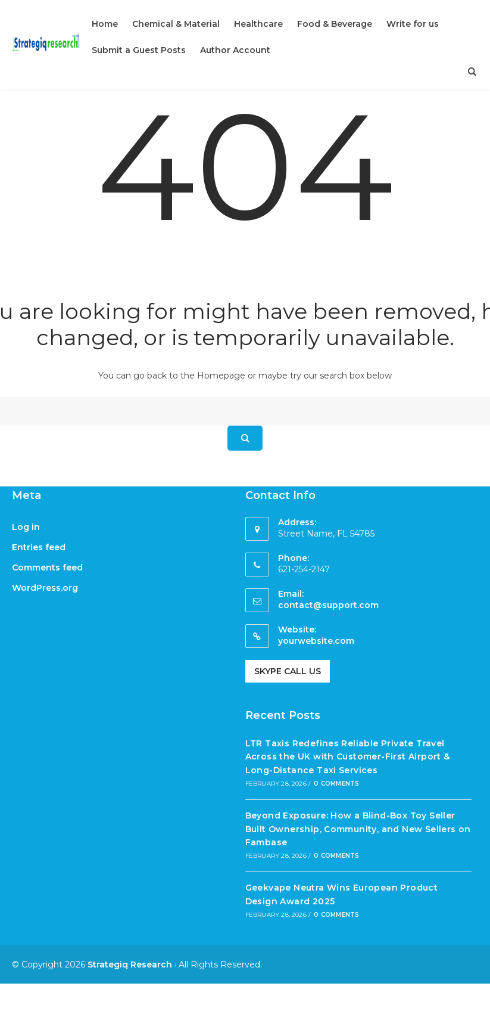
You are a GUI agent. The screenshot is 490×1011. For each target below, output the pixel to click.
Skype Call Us (287, 671)
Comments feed (47, 567)
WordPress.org (45, 587)
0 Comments (336, 783)
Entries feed (38, 547)
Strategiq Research (130, 964)
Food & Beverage (334, 23)
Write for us (412, 23)
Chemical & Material (176, 23)
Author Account (235, 50)
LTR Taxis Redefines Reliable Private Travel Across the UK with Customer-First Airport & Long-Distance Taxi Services (347, 757)
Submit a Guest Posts (139, 50)
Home (105, 23)
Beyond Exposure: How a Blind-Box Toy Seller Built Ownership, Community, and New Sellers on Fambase (358, 829)
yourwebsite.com (316, 640)
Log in (26, 527)
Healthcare (258, 23)
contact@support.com (328, 605)
